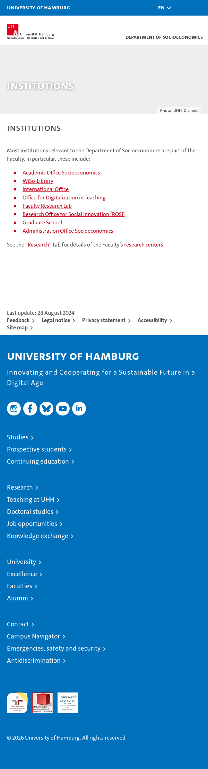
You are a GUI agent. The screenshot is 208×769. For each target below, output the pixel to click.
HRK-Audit (64, 699)
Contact (18, 624)
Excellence (22, 574)
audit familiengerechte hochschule (17, 702)
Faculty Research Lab (47, 205)
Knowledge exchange (37, 535)
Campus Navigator (33, 636)
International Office (46, 189)
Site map (17, 327)
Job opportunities (32, 523)
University (21, 561)
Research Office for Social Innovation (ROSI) (74, 214)
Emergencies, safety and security (54, 648)
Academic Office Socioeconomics (61, 172)
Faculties (19, 586)
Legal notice (56, 320)
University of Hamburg (38, 7)
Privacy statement (103, 320)
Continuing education (38, 461)
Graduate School (42, 222)
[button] (163, 8)
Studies (17, 437)
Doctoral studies (30, 511)
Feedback (18, 320)
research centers (143, 244)
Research (38, 244)
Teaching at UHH (30, 499)
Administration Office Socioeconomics (68, 230)
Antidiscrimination (34, 660)
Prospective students (37, 449)
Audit (38, 696)
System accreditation (93, 699)
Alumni (17, 598)
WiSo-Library (38, 181)
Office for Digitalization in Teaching (64, 197)
